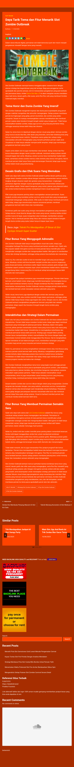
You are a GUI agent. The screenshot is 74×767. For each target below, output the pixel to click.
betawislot (6, 750)
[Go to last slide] (5, 535)
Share (28, 38)
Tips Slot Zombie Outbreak (46, 487)
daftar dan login (18, 692)
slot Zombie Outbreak (37, 413)
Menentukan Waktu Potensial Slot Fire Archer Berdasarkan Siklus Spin (30, 667)
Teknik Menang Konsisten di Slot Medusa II (55, 503)
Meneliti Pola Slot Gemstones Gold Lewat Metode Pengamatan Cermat (30, 651)
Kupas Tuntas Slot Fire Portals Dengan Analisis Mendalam (26, 657)
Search (4, 636)
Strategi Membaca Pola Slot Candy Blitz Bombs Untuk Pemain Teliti (29, 662)
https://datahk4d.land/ (10, 684)
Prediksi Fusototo (8, 686)
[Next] (68, 535)
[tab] (33, 547)
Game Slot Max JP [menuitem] (33, 93)
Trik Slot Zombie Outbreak (14, 491)
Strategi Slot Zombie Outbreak (26, 487)
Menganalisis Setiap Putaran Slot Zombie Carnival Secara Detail (28, 672)
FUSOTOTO (6, 681)
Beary (8, 29)
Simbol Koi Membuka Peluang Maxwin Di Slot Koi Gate (18, 504)
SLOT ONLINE (9, 16)
